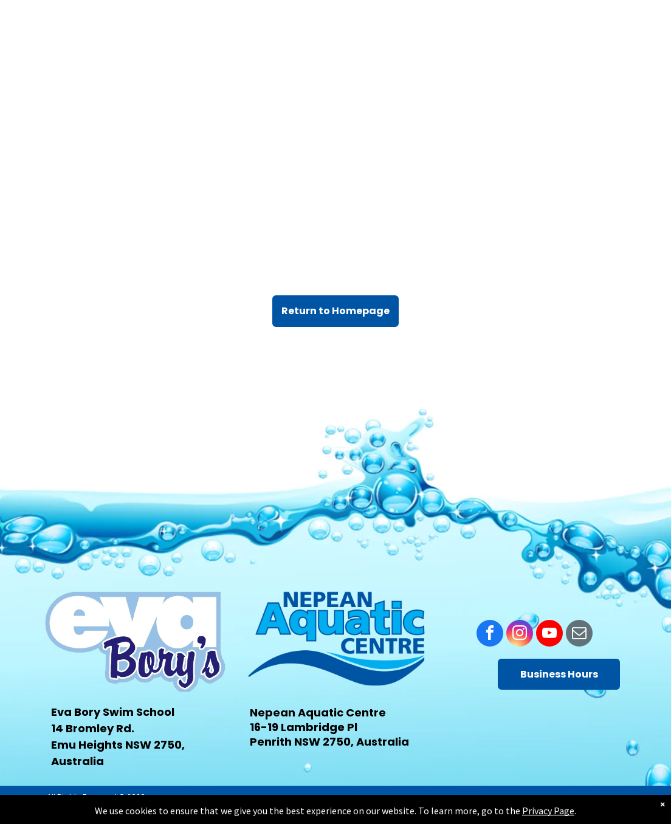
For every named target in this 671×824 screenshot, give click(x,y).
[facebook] (490, 635)
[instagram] (519, 635)
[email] (579, 635)
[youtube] (549, 635)
